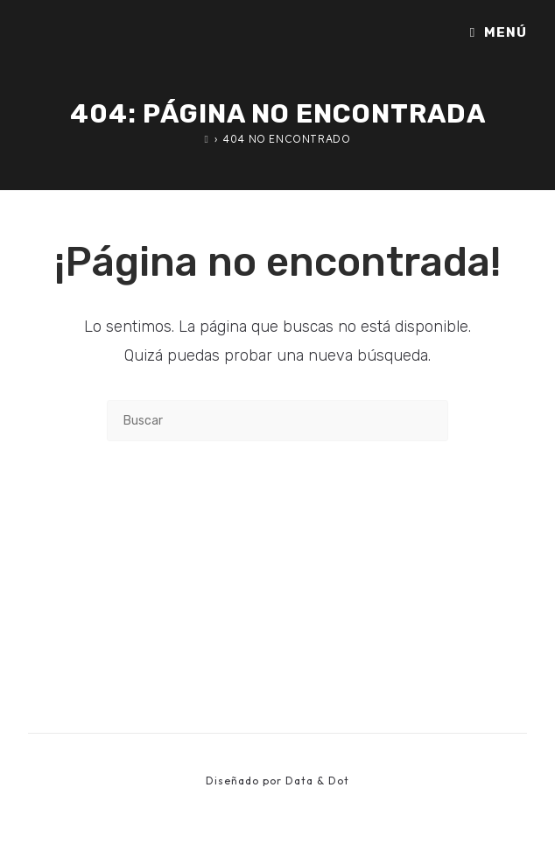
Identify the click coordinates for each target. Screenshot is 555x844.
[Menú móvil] (498, 32)
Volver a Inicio (278, 512)
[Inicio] (207, 138)
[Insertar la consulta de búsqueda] (277, 420)
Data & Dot (317, 780)
